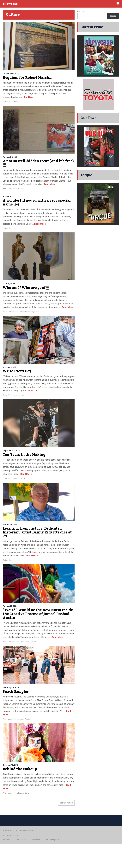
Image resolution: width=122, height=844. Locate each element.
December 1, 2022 (11, 74)
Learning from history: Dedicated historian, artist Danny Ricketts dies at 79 (37, 532)
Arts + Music (8, 189)
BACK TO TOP (11, 835)
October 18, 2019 (10, 765)
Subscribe (35, 840)
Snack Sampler (16, 691)
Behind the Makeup (20, 768)
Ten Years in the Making (24, 454)
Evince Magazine (53, 840)
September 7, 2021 (11, 451)
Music (23, 479)
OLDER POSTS (66, 803)
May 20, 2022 (9, 284)
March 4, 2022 (9, 367)
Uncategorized (33, 312)
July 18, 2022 (8, 196)
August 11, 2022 (10, 157)
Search (80, 11)
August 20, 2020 (10, 524)
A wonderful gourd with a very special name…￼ (36, 202)
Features (12, 228)
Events (17, 479)
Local (11, 102)
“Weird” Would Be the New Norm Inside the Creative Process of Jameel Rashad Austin (38, 614)
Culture (5, 102)
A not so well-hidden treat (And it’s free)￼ (38, 163)
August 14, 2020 (10, 606)
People (16, 102)
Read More (29, 97)
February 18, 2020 (11, 688)
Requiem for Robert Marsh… (27, 77)
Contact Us (21, 840)
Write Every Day (17, 371)
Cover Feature (8, 395)
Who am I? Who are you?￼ (26, 287)
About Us (7, 840)
